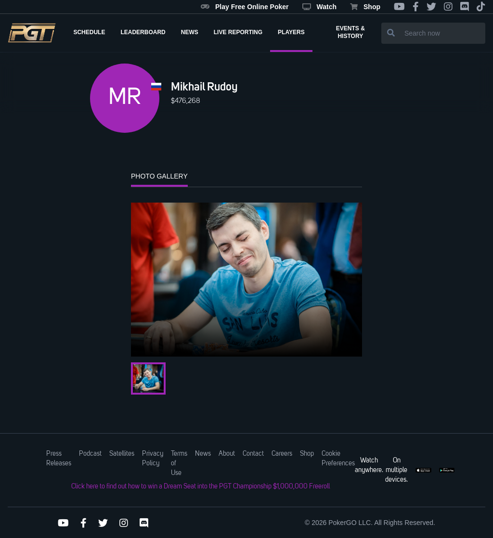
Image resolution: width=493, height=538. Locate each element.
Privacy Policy (152, 458)
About (227, 453)
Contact (253, 453)
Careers (282, 453)
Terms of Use (179, 463)
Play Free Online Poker (245, 7)
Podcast (90, 453)
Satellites (121, 453)
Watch (319, 7)
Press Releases (58, 458)
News (203, 453)
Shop (365, 7)
